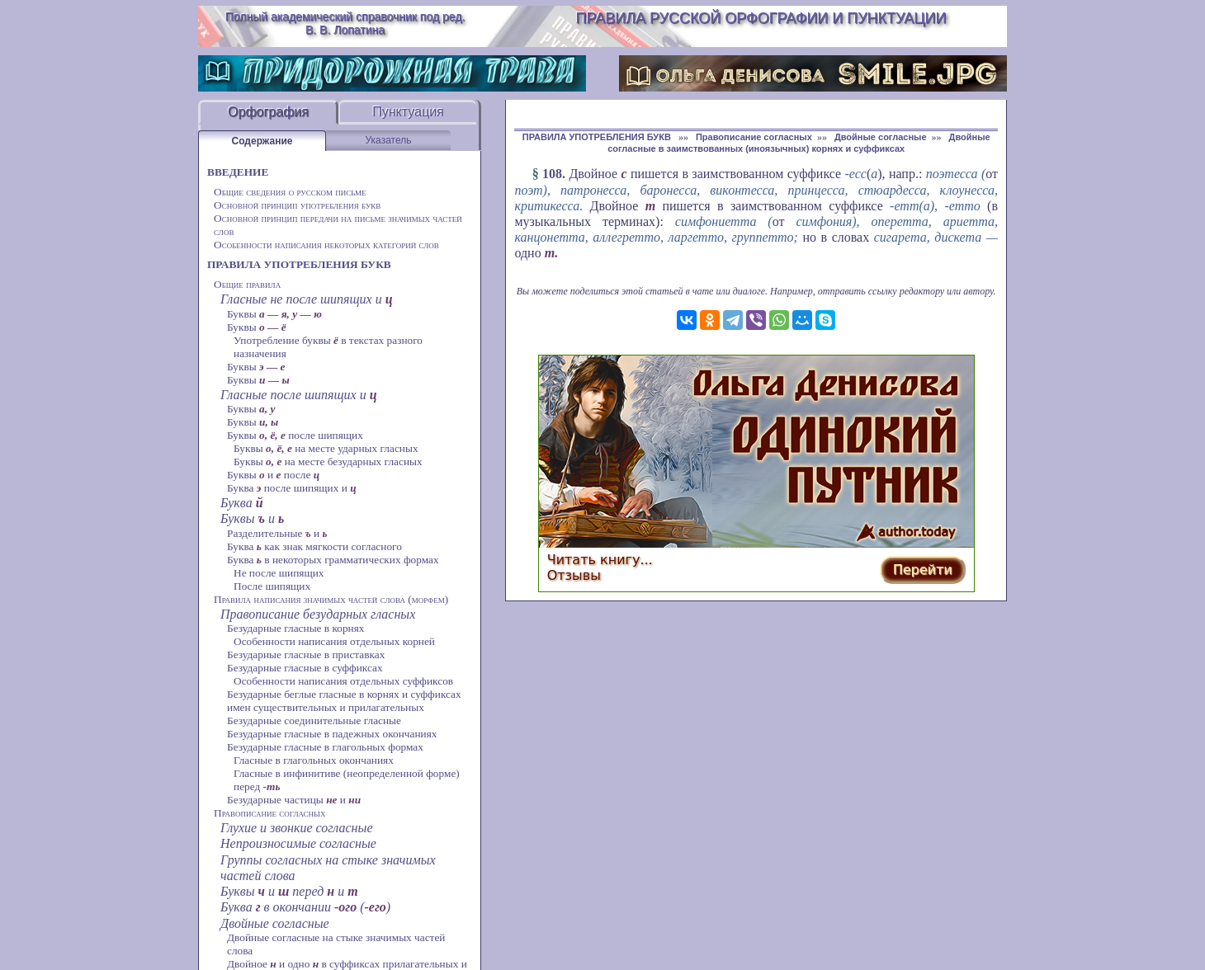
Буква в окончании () (305, 907)
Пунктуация (408, 112)
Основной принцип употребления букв (297, 205)
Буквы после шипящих (295, 435)
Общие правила (247, 284)
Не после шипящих (279, 573)
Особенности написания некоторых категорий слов (326, 244)
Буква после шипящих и (292, 488)
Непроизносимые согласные (298, 843)
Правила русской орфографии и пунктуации (761, 18)
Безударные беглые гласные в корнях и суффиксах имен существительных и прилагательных (344, 700)
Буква (241, 503)
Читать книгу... (600, 559)
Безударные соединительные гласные (314, 720)
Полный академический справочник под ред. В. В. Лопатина (345, 23)
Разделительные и (277, 533)
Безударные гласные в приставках (306, 654)
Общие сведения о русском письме (290, 192)
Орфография (268, 112)
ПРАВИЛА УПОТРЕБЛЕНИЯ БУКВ (299, 264)
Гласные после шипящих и (298, 395)
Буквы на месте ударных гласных (326, 448)
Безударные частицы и (294, 799)
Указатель (389, 140)
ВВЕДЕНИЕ (237, 172)
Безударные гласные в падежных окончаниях (332, 734)
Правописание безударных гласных (317, 614)
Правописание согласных (269, 813)
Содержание (262, 141)
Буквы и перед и (289, 891)
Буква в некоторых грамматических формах (333, 559)
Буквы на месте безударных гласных (328, 461)
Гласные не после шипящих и (306, 299)
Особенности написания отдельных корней (334, 641)
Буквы (274, 314)
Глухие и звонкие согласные (296, 828)
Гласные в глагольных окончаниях (314, 760)
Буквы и (252, 518)
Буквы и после (273, 475)
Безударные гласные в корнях (296, 628)
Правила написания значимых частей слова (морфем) (331, 599)
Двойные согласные (274, 923)
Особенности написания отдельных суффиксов (343, 681)
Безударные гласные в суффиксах (305, 668)
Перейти (922, 569)
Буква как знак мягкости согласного (314, 546)
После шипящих (272, 586)
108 (552, 174)
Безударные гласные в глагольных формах (325, 747)
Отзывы (574, 575)
